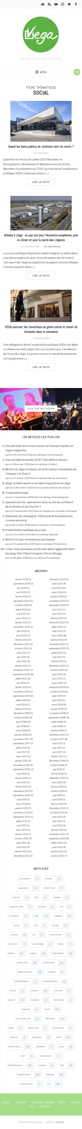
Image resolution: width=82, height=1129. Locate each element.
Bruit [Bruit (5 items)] (41, 897)
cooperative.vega (16, 492)
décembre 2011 (21, 856)
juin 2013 (57, 821)
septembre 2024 (21, 583)
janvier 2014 (21, 808)
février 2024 (21, 596)
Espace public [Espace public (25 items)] (27, 962)
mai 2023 (22, 614)
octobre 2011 (57, 856)
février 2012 (21, 851)
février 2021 (57, 661)
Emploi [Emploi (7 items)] (65, 944)
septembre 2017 (21, 743)
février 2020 (21, 687)
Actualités (21, 1102)
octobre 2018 (21, 717)
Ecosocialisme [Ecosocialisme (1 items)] (60, 934)
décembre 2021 (22, 644)
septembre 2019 (21, 696)
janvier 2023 (21, 622)
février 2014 (57, 804)
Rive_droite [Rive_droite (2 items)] (41, 1037)
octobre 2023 (21, 605)
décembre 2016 (57, 760)
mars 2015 (57, 782)
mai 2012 (21, 847)
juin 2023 (57, 609)
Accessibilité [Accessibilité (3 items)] (30, 878)
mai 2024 (57, 588)
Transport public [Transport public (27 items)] (29, 1074)
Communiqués (55, 454)
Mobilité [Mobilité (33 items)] (17, 1000)
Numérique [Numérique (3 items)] (40, 1000)
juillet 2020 (21, 678)
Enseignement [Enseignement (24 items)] (63, 953)
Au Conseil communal (64, 511)
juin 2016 (57, 769)
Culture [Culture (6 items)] (60, 925)
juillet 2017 (21, 748)
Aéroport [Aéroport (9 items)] (53, 878)
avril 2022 (21, 635)
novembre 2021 (57, 644)
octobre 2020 (57, 670)
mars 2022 (57, 635)
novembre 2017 (22, 739)
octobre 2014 (57, 791)
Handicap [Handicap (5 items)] (56, 972)
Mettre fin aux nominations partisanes (30, 539)
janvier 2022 (57, 640)
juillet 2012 (56, 843)
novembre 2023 (57, 601)
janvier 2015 (57, 786)
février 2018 (57, 730)
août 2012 (21, 843)
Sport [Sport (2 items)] (28, 1056)
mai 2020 (22, 683)
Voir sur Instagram (41, 408)
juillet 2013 (21, 821)
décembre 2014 (22, 791)
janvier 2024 (57, 596)
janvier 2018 (21, 735)
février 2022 (21, 640)
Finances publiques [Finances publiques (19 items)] (30, 972)
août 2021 (22, 653)
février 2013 (57, 830)
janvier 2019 (57, 709)
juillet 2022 (57, 627)
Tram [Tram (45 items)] (67, 1065)
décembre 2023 (21, 601)
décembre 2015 (57, 778)
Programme (60, 544)
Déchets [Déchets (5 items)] (19, 934)
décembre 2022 (57, 622)
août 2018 (21, 722)
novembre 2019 (21, 691)
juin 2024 (22, 588)
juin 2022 (21, 631)
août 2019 (57, 696)
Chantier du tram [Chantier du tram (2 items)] (21, 906)
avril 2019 (22, 704)
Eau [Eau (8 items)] (38, 934)
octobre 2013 (57, 812)
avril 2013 (57, 825)
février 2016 (57, 774)
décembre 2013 (57, 808)
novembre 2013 (21, 812)
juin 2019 (57, 700)
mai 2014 (21, 799)
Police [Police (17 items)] (53, 1009)
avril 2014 (57, 799)
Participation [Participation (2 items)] (64, 1000)
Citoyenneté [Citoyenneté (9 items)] (19, 916)
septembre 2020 (21, 674)
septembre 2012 (57, 838)
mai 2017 (21, 752)
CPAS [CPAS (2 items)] (40, 925)
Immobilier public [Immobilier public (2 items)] (26, 981)
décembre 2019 (57, 687)
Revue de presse (57, 478)
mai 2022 (57, 631)
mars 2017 (21, 756)
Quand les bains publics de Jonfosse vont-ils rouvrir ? (41, 146)
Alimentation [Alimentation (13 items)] (28, 888)
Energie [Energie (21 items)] (16, 953)
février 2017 (57, 756)
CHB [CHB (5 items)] (66, 906)
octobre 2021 (22, 648)
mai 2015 (21, 782)
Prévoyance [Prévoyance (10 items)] (56, 1018)
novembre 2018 (57, 713)
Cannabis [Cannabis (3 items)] (61, 897)
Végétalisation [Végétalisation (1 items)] (31, 1084)
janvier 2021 (21, 665)
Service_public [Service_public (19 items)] (19, 1046)
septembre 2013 (21, 817)
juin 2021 (21, 657)
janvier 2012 (57, 851)
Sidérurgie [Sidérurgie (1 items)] (45, 1046)
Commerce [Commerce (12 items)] (63, 916)
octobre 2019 (57, 691)
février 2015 (21, 786)
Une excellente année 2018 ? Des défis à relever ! (36, 459)
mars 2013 (21, 830)
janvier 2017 (21, 760)
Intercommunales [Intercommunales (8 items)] (55, 981)
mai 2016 (21, 774)
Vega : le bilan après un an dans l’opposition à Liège (37, 483)
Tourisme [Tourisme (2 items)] (46, 1065)
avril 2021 (22, 661)
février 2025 (21, 579)
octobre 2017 (57, 739)
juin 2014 (57, 795)
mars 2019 (57, 704)
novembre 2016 (21, 765)
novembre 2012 (57, 834)
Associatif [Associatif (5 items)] (21, 897)
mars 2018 (21, 730)
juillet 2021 (57, 653)
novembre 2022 (22, 627)
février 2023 (57, 618)
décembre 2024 (57, 579)
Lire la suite (41, 182)
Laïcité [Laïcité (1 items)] (17, 990)
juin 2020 (57, 678)
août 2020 (57, 674)
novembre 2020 (21, 670)
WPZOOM (59, 1122)
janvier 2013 (21, 834)
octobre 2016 (57, 765)
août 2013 (57, 817)
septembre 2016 (21, 769)
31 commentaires (52, 246)
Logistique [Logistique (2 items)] (63, 990)
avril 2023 (57, 614)
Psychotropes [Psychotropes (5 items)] (63, 1028)
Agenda (53, 534)
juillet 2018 (57, 722)
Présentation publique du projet (26, 530)
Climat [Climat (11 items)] (42, 916)
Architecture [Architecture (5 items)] (54, 888)
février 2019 (21, 709)
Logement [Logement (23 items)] (39, 990)
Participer (45, 1106)
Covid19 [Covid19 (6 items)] (21, 925)
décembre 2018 (21, 713)
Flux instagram (60, 497)
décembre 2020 (57, 665)
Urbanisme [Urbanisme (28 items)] (55, 1074)
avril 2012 (57, 847)
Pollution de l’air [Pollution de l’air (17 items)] (28, 1018)
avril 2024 (21, 592)
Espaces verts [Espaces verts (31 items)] (54, 962)
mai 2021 (57, 657)
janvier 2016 (21, 778)
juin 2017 (57, 748)
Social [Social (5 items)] (66, 1046)
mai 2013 (21, 825)
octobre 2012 (22, 838)
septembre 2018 (56, 717)
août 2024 (57, 583)
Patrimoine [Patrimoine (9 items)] (30, 1009)
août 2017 (57, 743)
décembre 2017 (57, 735)
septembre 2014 (21, 795)
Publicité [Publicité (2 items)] (19, 1037)
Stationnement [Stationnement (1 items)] (50, 1056)
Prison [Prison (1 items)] (16, 1028)
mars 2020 (57, 683)
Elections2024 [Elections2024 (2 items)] (42, 944)
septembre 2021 (57, 648)
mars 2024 (57, 592)
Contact (52, 464)
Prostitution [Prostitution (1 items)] (38, 1028)
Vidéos (62, 1102)
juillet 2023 (21, 609)
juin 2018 (21, 726)
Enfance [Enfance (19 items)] (38, 953)
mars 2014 (21, 804)
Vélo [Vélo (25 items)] (54, 1084)
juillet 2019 (21, 700)
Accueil (7, 1102)
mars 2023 (21, 618)
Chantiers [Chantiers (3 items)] (46, 906)
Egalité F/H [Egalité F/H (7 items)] (18, 944)
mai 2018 (57, 726)
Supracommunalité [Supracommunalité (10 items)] (20, 1065)
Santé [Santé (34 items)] (63, 1037)
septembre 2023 (57, 605)
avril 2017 (57, 752)
